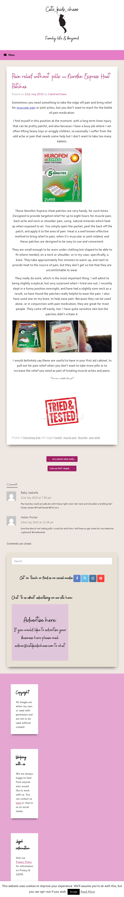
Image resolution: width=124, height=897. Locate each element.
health (58, 437)
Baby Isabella (29, 492)
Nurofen (82, 437)
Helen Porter (29, 517)
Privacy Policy (24, 862)
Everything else (31, 437)
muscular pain (26, 107)
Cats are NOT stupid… (62, 468)
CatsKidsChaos (57, 94)
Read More (87, 891)
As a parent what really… (62, 459)
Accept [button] (73, 891)
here (19, 803)
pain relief (94, 437)
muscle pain (69, 437)
